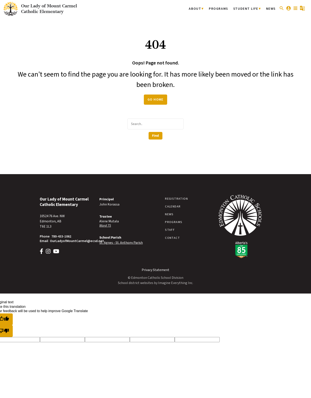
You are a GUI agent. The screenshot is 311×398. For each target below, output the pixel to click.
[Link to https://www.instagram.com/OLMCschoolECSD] (48, 252)
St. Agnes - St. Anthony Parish (121, 242)
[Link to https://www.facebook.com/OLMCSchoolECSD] (41, 252)
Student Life (247, 9)
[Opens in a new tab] (125, 225)
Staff (170, 230)
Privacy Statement (155, 270)
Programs (221, 9)
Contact (172, 238)
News (271, 9)
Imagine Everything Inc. (175, 283)
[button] (281, 10)
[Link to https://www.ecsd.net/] (240, 257)
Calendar (173, 206)
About (198, 9)
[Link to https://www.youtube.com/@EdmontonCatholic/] (56, 252)
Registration (176, 199)
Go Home (155, 99)
